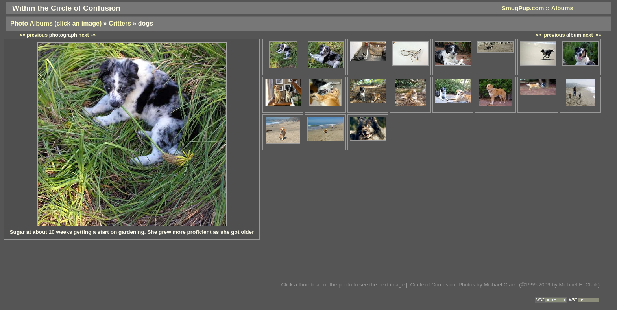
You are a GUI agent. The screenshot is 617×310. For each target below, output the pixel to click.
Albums (562, 8)
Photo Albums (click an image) (56, 23)
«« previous (550, 35)
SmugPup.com (523, 8)
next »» (591, 35)
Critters (120, 23)
